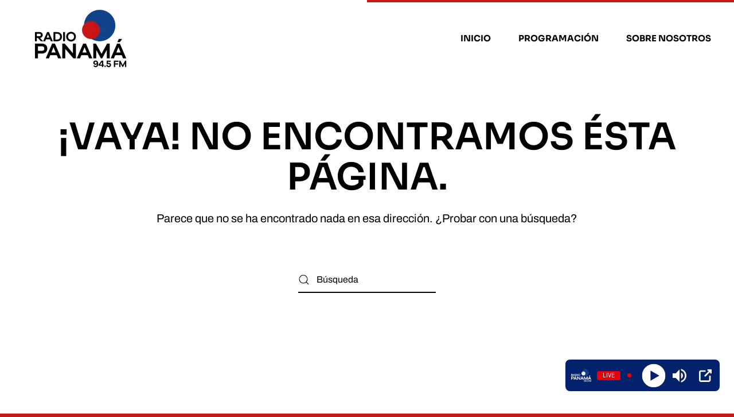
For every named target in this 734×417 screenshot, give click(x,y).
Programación (558, 38)
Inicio (475, 38)
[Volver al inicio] (82, 38)
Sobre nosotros (668, 38)
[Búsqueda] (367, 280)
